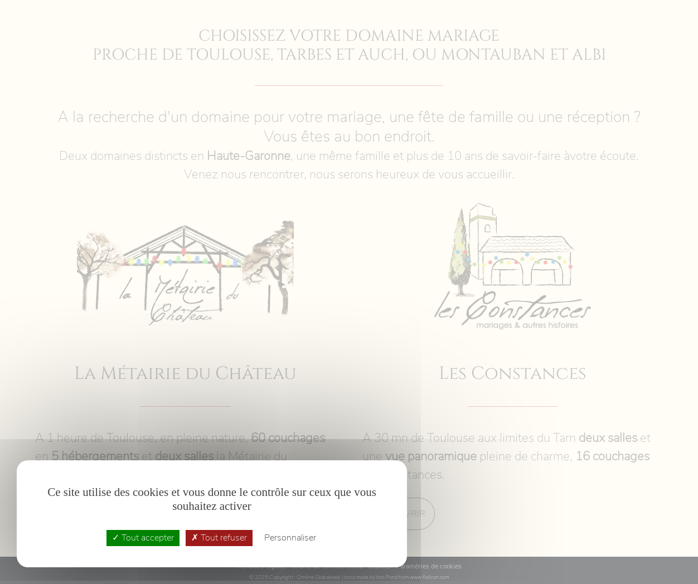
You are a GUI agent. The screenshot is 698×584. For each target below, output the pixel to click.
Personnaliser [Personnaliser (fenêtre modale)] (290, 538)
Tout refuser (219, 538)
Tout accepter (143, 538)
